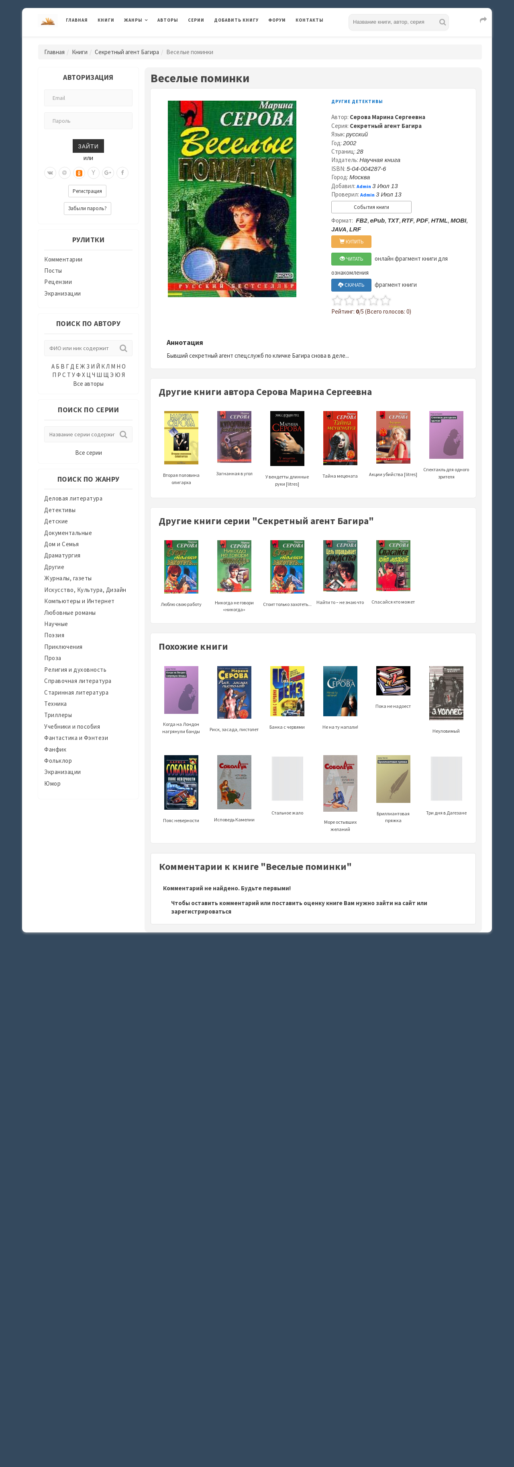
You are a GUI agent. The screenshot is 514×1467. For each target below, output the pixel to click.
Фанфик (55, 749)
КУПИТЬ (351, 241)
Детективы (60, 510)
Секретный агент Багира (127, 52)
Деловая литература (73, 498)
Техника (55, 703)
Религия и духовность (75, 669)
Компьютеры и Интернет (79, 601)
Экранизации (62, 293)
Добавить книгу (236, 20)
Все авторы (88, 383)
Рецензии (58, 282)
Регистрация (87, 191)
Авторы (167, 20)
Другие (54, 567)
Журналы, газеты (68, 578)
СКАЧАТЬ (351, 285)
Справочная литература (78, 681)
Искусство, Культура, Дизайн (85, 590)
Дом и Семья (61, 544)
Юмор (52, 783)
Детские (56, 521)
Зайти (88, 146)
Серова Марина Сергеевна (387, 117)
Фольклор (58, 760)
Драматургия (62, 555)
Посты (53, 270)
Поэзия (54, 635)
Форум (277, 20)
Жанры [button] (133, 20)
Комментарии (63, 259)
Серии (196, 20)
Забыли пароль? (87, 208)
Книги (106, 20)
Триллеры (58, 715)
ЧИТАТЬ (351, 258)
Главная (77, 20)
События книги (371, 207)
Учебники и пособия (72, 726)
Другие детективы (357, 101)
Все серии (88, 452)
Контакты (310, 20)
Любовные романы (70, 612)
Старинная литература (76, 692)
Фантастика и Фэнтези (76, 738)
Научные (56, 624)
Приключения (63, 646)
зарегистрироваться (201, 911)
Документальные (68, 533)
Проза (52, 658)
